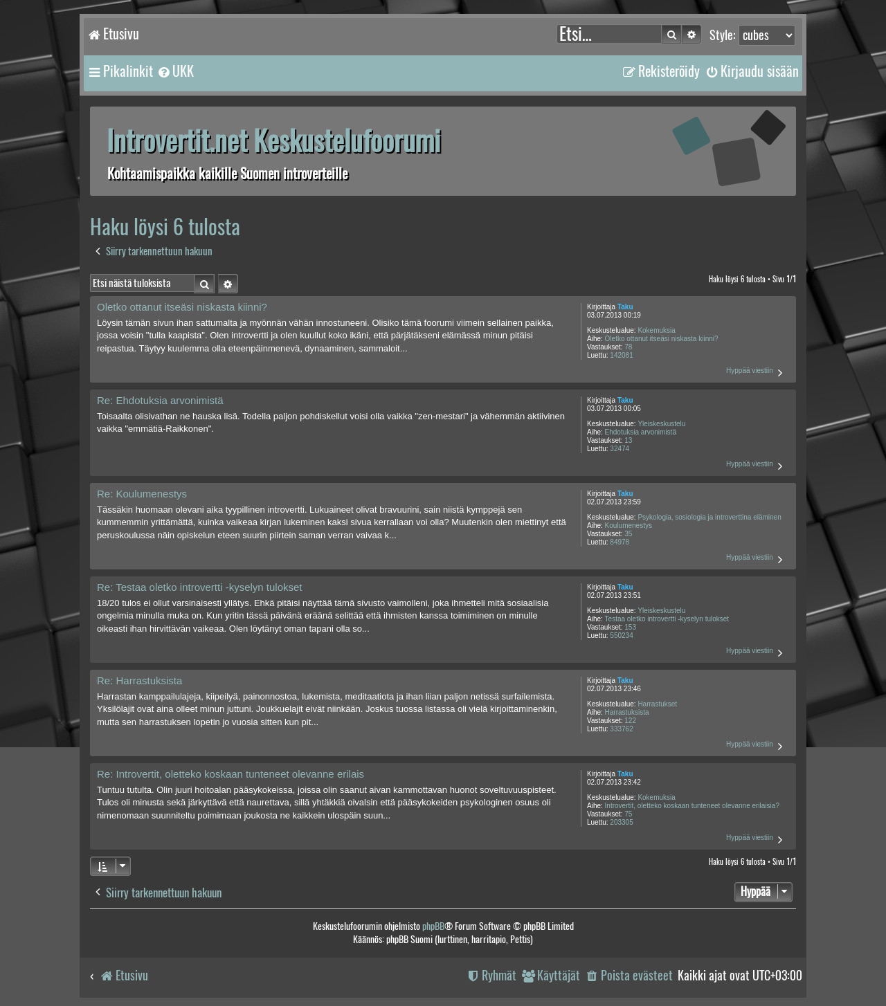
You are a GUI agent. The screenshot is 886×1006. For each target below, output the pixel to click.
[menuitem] (175, 71)
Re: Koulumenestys (142, 494)
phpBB (433, 926)
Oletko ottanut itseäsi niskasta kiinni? (661, 338)
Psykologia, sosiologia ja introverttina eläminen (709, 517)
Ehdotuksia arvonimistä (640, 432)
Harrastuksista (627, 712)
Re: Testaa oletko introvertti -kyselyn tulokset (199, 587)
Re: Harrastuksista (139, 680)
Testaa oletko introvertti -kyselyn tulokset (667, 619)
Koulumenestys (628, 525)
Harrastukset (657, 704)
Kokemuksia (656, 330)
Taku (625, 307)
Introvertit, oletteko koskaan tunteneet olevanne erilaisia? (692, 806)
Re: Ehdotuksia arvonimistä (160, 400)
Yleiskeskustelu (661, 424)
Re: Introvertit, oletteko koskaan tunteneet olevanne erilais (230, 774)
